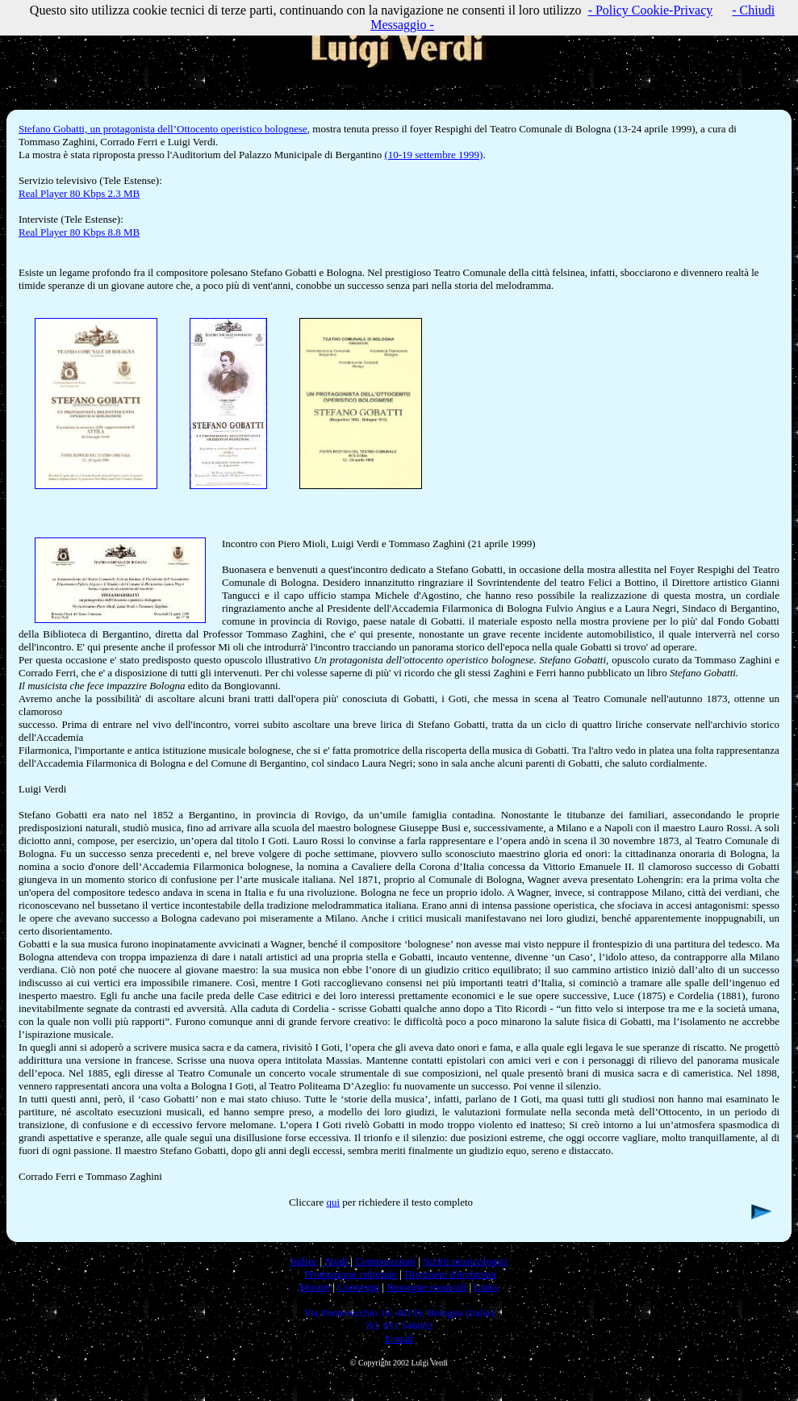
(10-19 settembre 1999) (433, 154)
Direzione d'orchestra (450, 1274)
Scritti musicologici (465, 1261)
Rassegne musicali (426, 1287)
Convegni (358, 1287)
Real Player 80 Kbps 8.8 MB (79, 232)
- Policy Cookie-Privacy (650, 10)
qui (333, 1202)
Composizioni (385, 1261)
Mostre (314, 1287)
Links (486, 1287)
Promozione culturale (350, 1274)
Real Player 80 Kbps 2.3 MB (79, 193)
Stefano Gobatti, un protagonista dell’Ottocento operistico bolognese (163, 129)
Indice (303, 1261)
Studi (336, 1261)
